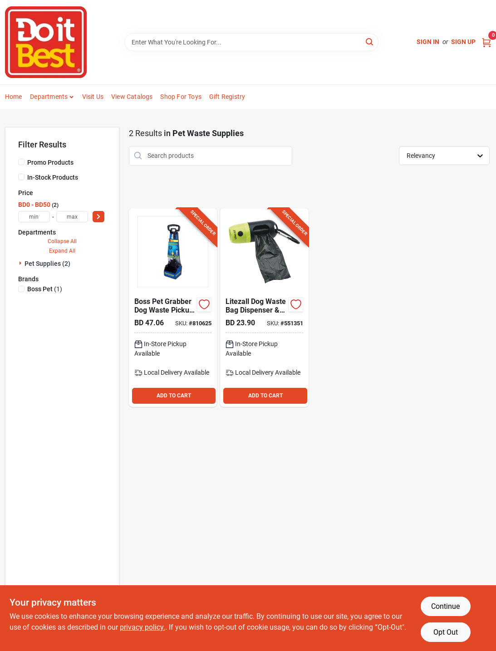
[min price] (34, 216)
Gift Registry (227, 96)
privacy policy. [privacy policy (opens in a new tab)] (142, 627)
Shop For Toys (180, 96)
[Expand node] (21, 263)
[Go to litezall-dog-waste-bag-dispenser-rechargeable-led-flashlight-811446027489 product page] (264, 307)
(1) (44, 289)
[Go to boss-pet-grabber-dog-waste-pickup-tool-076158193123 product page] (173, 307)
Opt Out (445, 632)
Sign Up (463, 41)
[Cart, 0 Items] (486, 42)
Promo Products (50, 162)
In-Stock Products (52, 177)
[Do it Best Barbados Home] (46, 42)
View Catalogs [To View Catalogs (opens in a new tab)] (132, 96)
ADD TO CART (174, 395)
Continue (445, 606)
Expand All (62, 251)
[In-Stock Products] (21, 177)
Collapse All (62, 241)
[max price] (72, 216)
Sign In (428, 41)
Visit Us (93, 96)
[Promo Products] (21, 162)
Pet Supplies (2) (47, 263)
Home (13, 96)
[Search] (370, 41)
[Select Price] (98, 216)
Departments (49, 96)
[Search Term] (251, 42)
